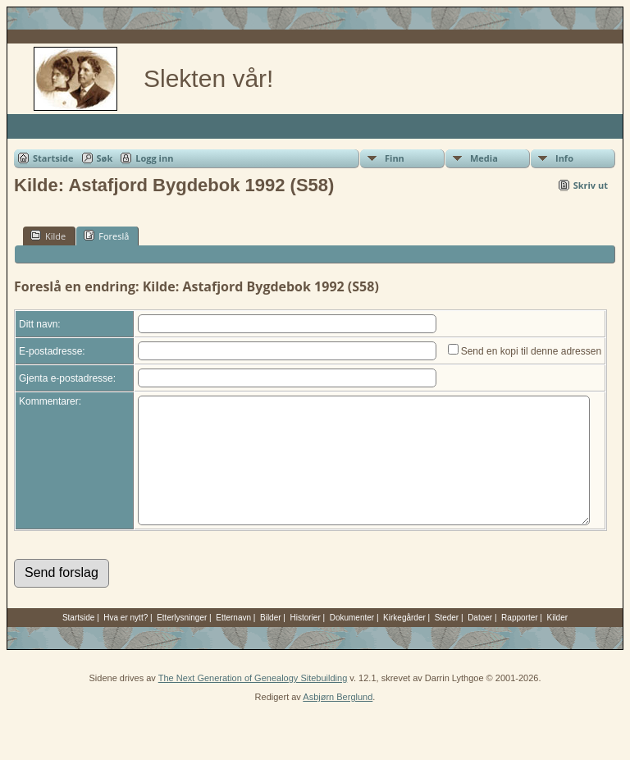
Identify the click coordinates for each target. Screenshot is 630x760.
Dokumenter (352, 642)
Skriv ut (590, 185)
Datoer (480, 642)
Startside (53, 158)
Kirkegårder (404, 642)
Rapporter (519, 642)
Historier (305, 642)
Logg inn (154, 158)
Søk (105, 158)
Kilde (48, 235)
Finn (394, 158)
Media (484, 158)
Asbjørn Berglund (337, 721)
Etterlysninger (182, 642)
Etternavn (233, 642)
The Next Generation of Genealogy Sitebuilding (253, 702)
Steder (447, 642)
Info (564, 158)
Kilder (557, 642)
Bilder (270, 642)
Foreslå (106, 235)
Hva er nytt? (125, 642)
